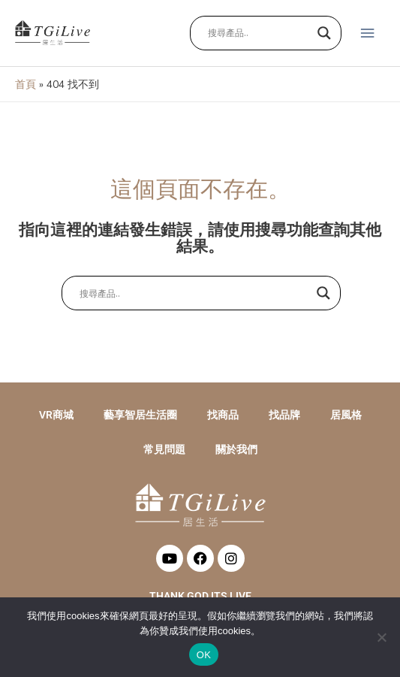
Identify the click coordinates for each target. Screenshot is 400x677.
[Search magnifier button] (324, 33)
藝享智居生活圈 (140, 415)
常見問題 (164, 449)
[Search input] (259, 33)
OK (204, 654)
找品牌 (284, 415)
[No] (381, 637)
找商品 (223, 415)
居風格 (346, 415)
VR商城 (56, 415)
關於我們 (236, 449)
